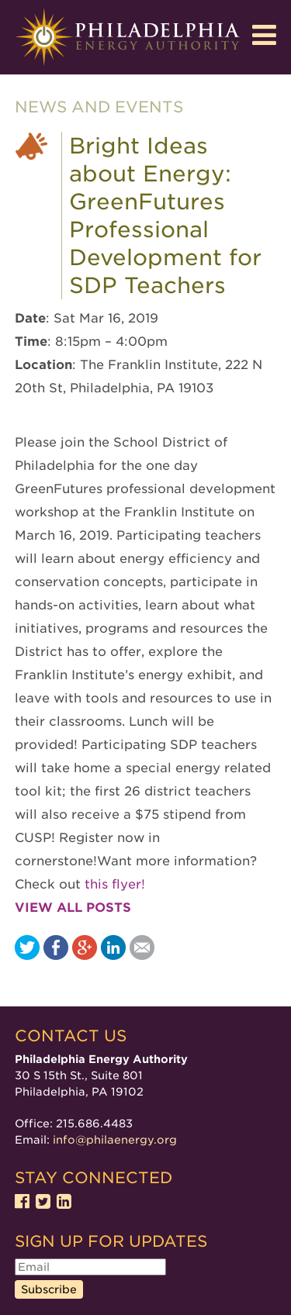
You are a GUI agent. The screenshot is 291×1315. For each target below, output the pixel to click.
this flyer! (115, 884)
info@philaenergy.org (115, 1140)
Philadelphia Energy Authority (127, 37)
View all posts (73, 907)
